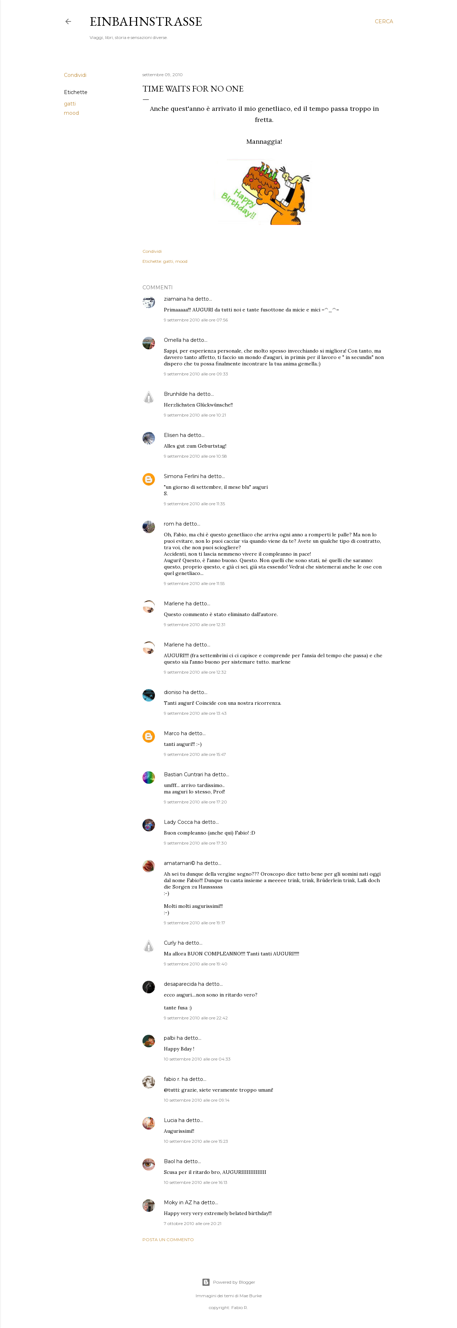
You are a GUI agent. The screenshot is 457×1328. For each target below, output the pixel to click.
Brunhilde (176, 394)
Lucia (170, 1120)
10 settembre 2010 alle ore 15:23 (196, 1141)
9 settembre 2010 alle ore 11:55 (194, 583)
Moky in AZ (178, 1202)
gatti (70, 103)
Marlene (174, 603)
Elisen (171, 435)
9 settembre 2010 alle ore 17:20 (195, 802)
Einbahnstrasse (146, 21)
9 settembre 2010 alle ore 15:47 (195, 754)
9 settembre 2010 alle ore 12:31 (194, 624)
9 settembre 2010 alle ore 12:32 (195, 672)
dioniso (172, 692)
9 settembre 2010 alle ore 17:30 (195, 843)
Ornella (172, 340)
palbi (169, 1038)
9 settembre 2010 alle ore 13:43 (195, 713)
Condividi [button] (75, 75)
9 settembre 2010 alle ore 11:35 (194, 503)
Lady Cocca (178, 822)
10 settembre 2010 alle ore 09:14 (197, 1100)
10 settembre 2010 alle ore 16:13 (195, 1182)
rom (169, 524)
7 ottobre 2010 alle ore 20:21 (192, 1223)
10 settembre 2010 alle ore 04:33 (197, 1059)
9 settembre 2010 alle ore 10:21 (195, 415)
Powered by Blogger (228, 1282)
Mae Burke (251, 1295)
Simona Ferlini (181, 476)
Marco (172, 733)
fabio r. (172, 1079)
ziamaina (175, 299)
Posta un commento (168, 1239)
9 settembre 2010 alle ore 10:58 (195, 456)
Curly (170, 943)
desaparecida (180, 984)
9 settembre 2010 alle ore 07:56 (196, 320)
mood (71, 113)
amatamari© (179, 863)
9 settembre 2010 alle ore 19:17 (194, 922)
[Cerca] (384, 21)
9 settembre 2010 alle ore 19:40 (195, 964)
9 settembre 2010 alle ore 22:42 (196, 1017)
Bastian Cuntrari (183, 774)
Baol (169, 1161)
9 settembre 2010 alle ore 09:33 (196, 374)
